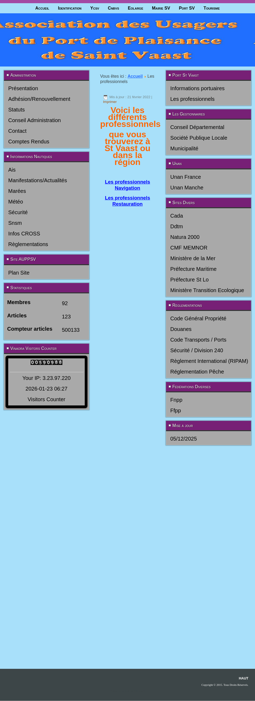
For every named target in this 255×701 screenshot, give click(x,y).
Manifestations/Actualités (37, 180)
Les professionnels (192, 99)
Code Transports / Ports (198, 340)
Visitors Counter (46, 399)
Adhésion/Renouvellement (39, 99)
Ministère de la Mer (192, 258)
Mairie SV (161, 8)
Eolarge (135, 8)
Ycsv (94, 8)
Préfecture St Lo (189, 280)
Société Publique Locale (198, 138)
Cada (176, 216)
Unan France (185, 177)
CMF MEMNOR (188, 248)
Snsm (15, 223)
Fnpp (176, 400)
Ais (12, 170)
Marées (17, 191)
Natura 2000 (184, 237)
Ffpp (175, 410)
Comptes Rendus (28, 141)
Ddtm (176, 226)
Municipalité (184, 148)
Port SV (187, 8)
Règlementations (28, 244)
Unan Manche (186, 187)
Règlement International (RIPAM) (209, 361)
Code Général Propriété (198, 318)
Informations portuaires (197, 88)
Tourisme (211, 8)
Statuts (16, 110)
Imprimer (110, 102)
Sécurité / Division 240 (196, 350)
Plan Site (18, 273)
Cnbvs (113, 8)
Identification (70, 8)
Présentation (23, 88)
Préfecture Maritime (193, 269)
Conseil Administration (34, 120)
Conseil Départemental (197, 127)
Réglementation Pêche (197, 372)
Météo (15, 202)
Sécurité (18, 212)
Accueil (42, 8)
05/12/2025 (183, 439)
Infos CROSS (24, 234)
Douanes (181, 329)
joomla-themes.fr (135, 471)
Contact (17, 131)
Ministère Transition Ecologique (207, 290)
